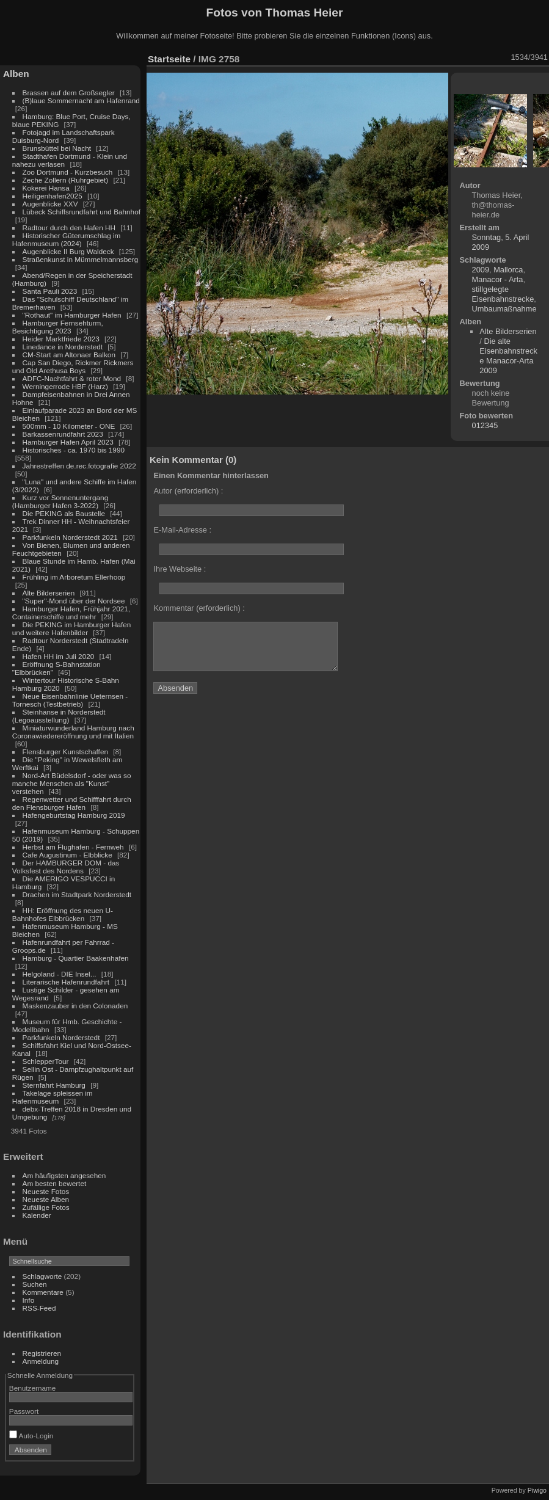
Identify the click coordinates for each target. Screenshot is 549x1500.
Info (29, 1300)
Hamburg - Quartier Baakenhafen (76, 958)
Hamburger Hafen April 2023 (68, 442)
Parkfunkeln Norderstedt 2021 (70, 537)
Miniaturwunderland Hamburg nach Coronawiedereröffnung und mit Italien (73, 732)
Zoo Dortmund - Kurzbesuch (68, 172)
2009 (480, 269)
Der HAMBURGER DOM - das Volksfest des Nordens (66, 867)
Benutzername (32, 1388)
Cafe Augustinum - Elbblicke (67, 855)
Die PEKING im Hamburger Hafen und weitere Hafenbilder (71, 628)
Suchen (35, 1284)
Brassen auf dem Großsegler (69, 92)
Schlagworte (42, 1276)
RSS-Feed (39, 1308)
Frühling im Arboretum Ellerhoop (74, 577)
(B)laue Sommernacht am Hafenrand (81, 100)
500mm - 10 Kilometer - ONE (69, 426)
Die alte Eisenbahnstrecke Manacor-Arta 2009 (508, 356)
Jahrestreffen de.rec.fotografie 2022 (79, 466)
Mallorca (508, 269)
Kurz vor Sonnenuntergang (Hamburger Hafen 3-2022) (60, 501)
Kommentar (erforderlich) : (198, 608)
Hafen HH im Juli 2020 (59, 656)
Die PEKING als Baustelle (64, 513)
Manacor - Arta (497, 279)
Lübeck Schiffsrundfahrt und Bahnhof (81, 212)
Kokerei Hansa (46, 188)
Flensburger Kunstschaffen (65, 751)
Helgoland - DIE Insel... (59, 974)
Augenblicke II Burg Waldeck (68, 251)
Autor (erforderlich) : (188, 490)
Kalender (37, 1215)
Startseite (169, 59)
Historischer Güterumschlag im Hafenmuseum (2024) (66, 239)
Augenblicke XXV (50, 204)
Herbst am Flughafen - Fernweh (74, 847)
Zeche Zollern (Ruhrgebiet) (66, 180)
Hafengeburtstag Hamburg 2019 (74, 815)
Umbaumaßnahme (504, 308)
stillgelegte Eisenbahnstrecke (503, 294)
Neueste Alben (46, 1199)
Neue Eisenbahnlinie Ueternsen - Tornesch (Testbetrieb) (70, 700)
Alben (16, 73)
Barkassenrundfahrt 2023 (63, 434)
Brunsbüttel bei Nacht (57, 148)
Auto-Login (31, 1436)
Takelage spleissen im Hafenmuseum (52, 1097)
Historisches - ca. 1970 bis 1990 (74, 450)
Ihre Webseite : (179, 568)
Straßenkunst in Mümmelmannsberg (81, 259)
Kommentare (43, 1292)
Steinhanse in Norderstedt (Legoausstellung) (59, 716)
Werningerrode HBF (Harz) (65, 386)
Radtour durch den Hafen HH (69, 227)
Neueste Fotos (46, 1191)
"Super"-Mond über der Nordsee (74, 601)
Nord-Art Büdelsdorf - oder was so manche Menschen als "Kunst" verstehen (71, 783)
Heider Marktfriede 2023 (61, 339)
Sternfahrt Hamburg (54, 1085)
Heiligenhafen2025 (52, 196)
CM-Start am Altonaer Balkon (69, 355)
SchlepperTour (46, 1061)
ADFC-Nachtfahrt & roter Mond (72, 378)
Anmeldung (41, 1361)
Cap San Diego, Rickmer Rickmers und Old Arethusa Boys (73, 366)
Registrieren (42, 1353)
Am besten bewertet (55, 1183)
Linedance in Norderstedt (63, 347)
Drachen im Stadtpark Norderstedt (77, 894)
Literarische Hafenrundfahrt (66, 982)
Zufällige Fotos (46, 1207)
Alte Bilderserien (49, 593)
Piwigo (537, 1490)
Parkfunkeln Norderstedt (61, 1037)
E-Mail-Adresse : (182, 529)
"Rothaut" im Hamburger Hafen (72, 315)
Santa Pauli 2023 (50, 291)
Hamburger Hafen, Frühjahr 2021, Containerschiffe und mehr (71, 613)
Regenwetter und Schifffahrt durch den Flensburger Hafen (71, 803)
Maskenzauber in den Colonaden (75, 1006)
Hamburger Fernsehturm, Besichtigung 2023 (57, 327)
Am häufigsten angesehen (64, 1175)
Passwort (23, 1411)
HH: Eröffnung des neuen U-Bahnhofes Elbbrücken (62, 914)
